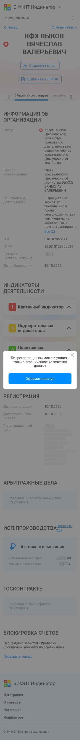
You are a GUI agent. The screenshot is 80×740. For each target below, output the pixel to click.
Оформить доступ (40, 379)
